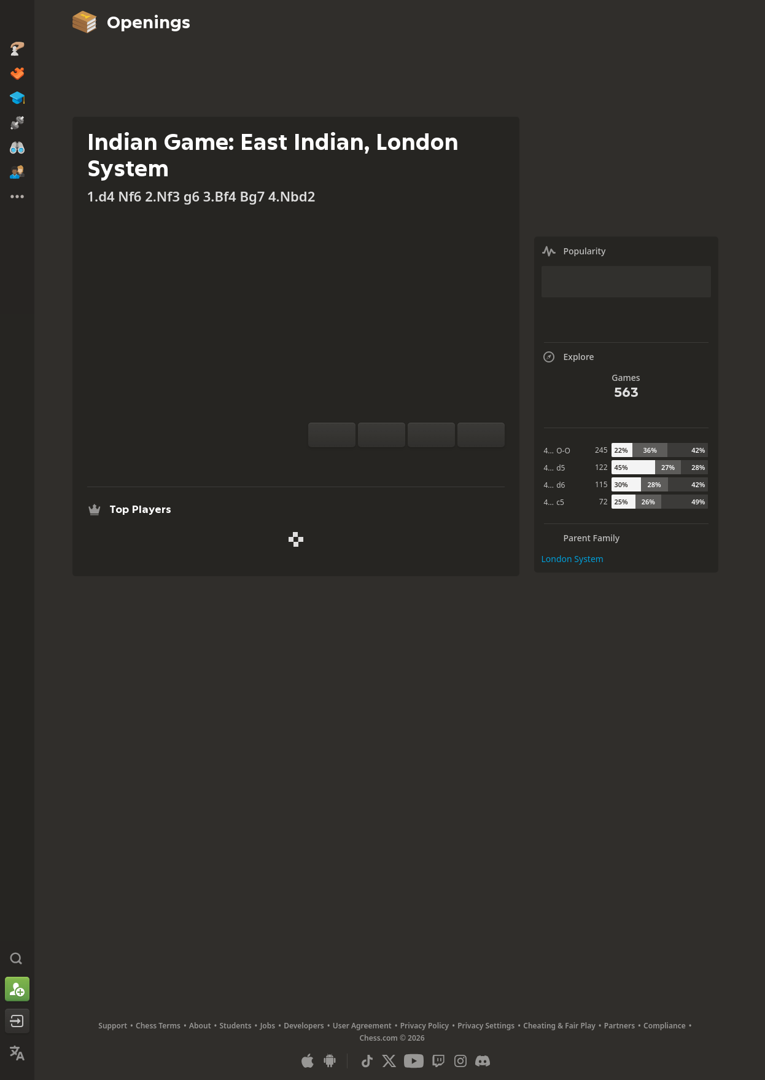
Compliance (664, 1025)
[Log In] (17, 1021)
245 (601, 450)
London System (573, 559)
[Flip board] (331, 435)
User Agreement (362, 1025)
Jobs (268, 1025)
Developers (304, 1025)
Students (236, 1025)
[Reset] (381, 435)
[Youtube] (414, 1061)
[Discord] (482, 1061)
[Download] (426, 462)
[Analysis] (387, 462)
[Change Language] (17, 1053)
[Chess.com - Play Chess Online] (17, 21)
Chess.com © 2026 (391, 1038)
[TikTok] (367, 1061)
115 (601, 484)
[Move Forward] (481, 435)
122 (601, 467)
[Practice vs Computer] (367, 462)
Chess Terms (158, 1025)
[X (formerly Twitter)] (389, 1061)
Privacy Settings (486, 1025)
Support (112, 1025)
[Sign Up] (17, 989)
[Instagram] (460, 1061)
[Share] (446, 462)
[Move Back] (431, 435)
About (200, 1025)
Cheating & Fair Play (559, 1025)
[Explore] (406, 462)
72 (603, 501)
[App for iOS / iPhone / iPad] (307, 1061)
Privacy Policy (424, 1025)
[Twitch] (438, 1061)
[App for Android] (329, 1061)
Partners (619, 1025)
